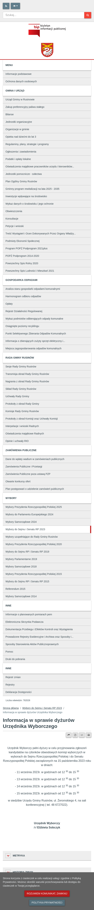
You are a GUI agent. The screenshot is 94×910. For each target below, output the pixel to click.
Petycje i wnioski (14, 226)
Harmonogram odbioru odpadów (23, 296)
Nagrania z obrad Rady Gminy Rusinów (27, 381)
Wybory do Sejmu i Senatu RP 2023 (25, 529)
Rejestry (10, 684)
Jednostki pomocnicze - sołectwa (23, 174)
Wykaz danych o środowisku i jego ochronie (29, 203)
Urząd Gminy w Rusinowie (20, 99)
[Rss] (6, 6)
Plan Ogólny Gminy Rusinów (21, 181)
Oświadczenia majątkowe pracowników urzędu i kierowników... (39, 166)
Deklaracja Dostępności (18, 692)
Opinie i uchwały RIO (17, 441)
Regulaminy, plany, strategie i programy (27, 144)
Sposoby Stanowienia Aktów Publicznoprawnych (32, 644)
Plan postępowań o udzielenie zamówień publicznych (34, 488)
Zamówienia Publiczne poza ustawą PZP (27, 474)
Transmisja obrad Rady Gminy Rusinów (27, 374)
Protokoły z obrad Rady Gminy (22, 403)
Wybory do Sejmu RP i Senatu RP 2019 (27, 551)
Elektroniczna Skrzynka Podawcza (24, 621)
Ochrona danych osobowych (21, 81)
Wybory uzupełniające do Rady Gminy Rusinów (31, 536)
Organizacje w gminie (17, 129)
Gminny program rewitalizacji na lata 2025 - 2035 (32, 188)
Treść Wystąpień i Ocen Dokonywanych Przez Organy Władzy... (40, 233)
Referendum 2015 (15, 588)
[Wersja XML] (82, 735)
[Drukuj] (88, 735)
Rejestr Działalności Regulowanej (23, 311)
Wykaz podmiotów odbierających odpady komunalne (34, 318)
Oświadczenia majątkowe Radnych (24, 433)
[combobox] (43, 15)
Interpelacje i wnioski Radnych (22, 426)
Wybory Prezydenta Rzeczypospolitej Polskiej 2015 (33, 574)
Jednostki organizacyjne (18, 121)
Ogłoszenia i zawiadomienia (20, 151)
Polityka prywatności (47, 902)
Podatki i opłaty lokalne (18, 159)
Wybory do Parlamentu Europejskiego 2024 (29, 514)
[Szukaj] (87, 15)
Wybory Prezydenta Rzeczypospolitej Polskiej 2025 (33, 507)
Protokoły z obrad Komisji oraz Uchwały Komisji (31, 418)
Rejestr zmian (13, 677)
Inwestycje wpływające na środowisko (26, 196)
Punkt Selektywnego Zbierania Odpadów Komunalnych (35, 333)
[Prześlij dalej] (68, 735)
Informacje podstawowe (18, 74)
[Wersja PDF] (75, 735)
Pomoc (9, 651)
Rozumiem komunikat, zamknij (47, 893)
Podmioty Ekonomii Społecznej (22, 241)
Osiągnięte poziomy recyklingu (22, 326)
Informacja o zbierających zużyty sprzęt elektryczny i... (35, 341)
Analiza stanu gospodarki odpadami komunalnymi (32, 288)
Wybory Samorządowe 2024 (21, 521)
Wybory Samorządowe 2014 (21, 596)
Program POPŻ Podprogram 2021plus (26, 248)
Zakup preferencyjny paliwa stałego (24, 107)
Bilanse (9, 114)
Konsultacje (11, 218)
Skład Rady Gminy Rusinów (20, 388)
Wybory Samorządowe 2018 (21, 566)
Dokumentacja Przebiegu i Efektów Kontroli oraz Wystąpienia (39, 629)
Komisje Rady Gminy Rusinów (22, 411)
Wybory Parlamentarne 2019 (21, 559)
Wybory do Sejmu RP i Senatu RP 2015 (27, 581)
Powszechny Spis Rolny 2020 (21, 263)
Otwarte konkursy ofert (17, 481)
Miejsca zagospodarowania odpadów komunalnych (33, 348)
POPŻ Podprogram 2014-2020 (22, 255)
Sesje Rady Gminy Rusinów (20, 366)
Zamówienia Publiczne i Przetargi (23, 466)
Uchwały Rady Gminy (17, 396)
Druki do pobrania (15, 659)
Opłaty (9, 303)
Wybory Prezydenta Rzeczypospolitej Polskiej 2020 (33, 544)
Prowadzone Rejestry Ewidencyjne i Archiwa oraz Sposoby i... (39, 636)
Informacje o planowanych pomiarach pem (28, 614)
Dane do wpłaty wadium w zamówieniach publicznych (34, 459)
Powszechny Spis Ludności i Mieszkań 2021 (29, 270)
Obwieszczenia (13, 211)
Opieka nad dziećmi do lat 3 (20, 136)
